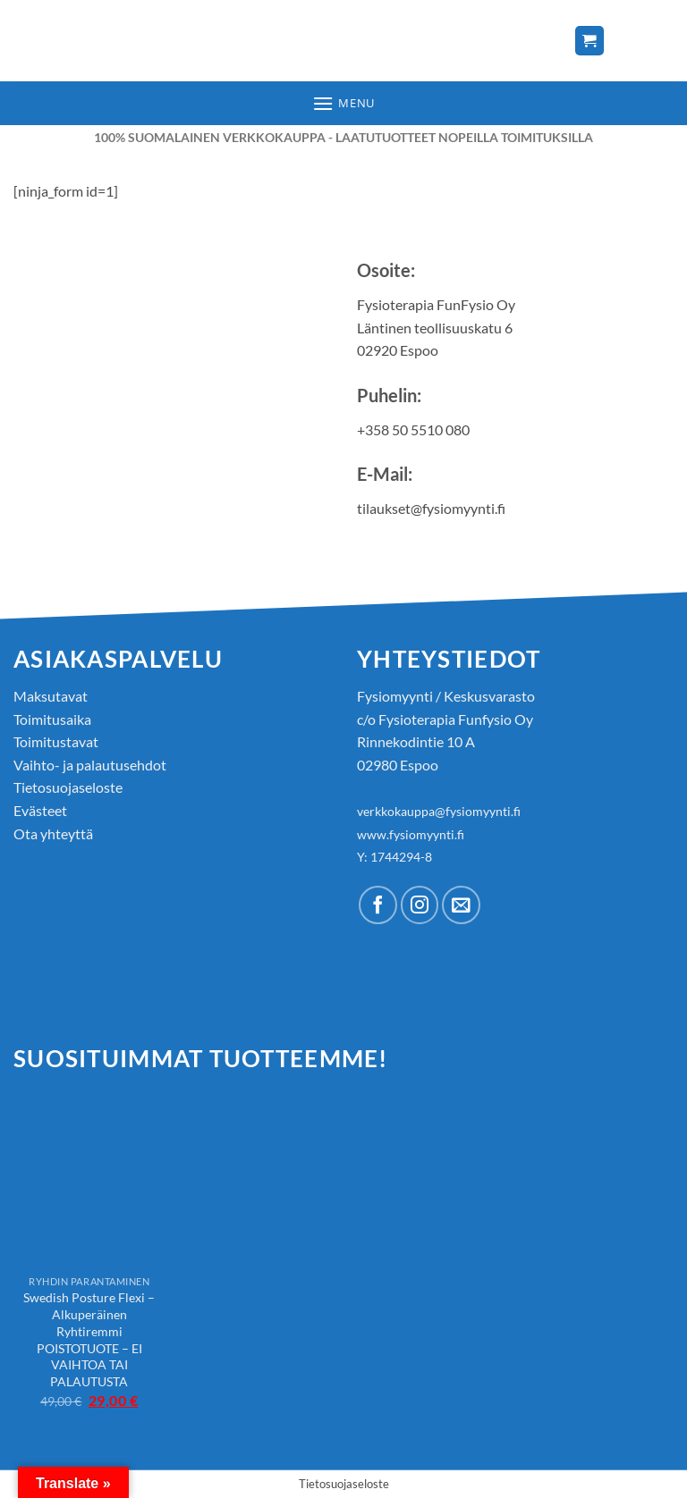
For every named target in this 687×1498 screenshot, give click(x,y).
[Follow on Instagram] (420, 905)
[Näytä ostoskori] (589, 40)
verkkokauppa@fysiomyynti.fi (439, 811)
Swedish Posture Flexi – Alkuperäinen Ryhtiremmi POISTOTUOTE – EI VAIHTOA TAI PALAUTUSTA (89, 1339)
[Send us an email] (461, 905)
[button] (343, 103)
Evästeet (40, 810)
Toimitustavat (55, 741)
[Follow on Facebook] (378, 905)
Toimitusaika (52, 719)
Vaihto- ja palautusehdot (89, 764)
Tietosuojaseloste (68, 786)
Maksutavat (50, 695)
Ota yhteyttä (53, 833)
